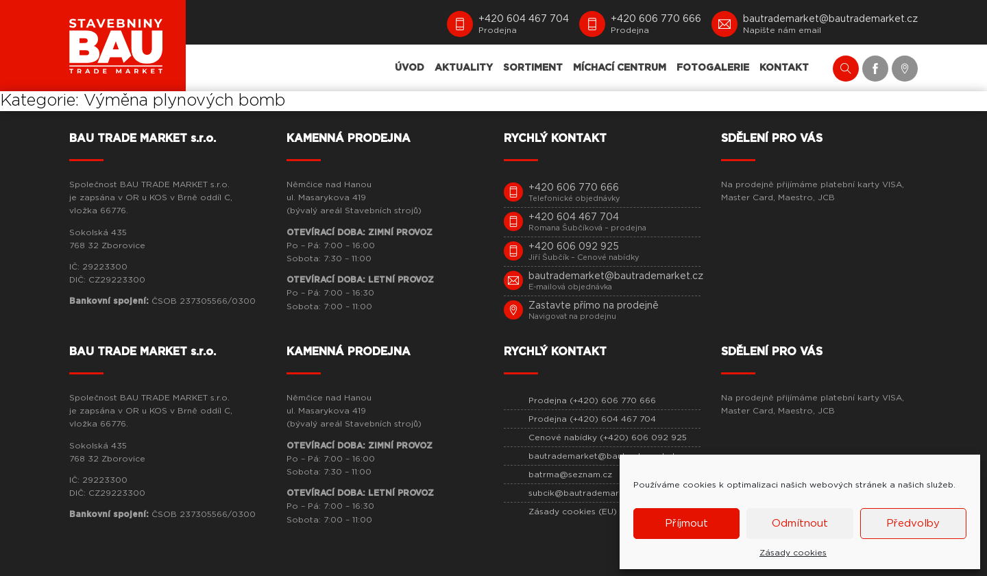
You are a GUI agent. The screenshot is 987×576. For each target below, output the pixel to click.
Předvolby (913, 523)
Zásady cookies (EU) (572, 511)
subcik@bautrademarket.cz (586, 493)
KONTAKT (784, 68)
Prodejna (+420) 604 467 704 (592, 419)
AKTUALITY (464, 68)
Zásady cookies (793, 553)
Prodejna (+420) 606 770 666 (592, 400)
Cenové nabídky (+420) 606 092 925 (607, 437)
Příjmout (686, 523)
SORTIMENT (533, 68)
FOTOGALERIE (713, 68)
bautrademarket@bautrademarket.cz (607, 456)
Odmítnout (800, 523)
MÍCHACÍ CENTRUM (619, 68)
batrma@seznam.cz (570, 474)
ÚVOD (409, 68)
